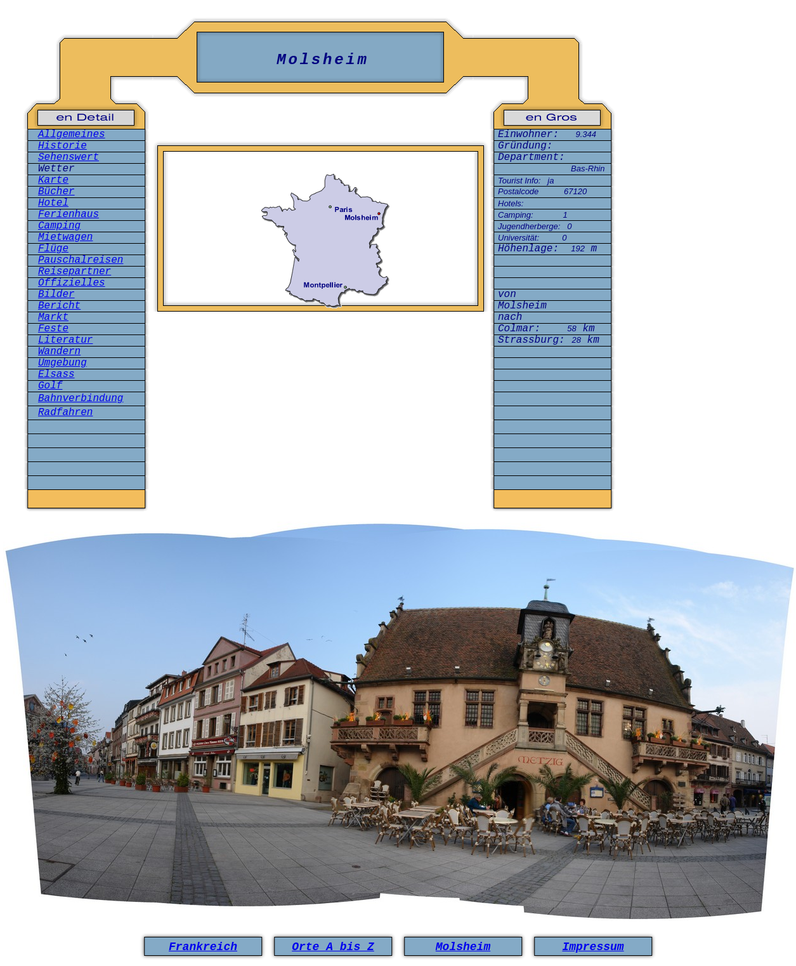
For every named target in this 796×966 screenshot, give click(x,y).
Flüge (53, 249)
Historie (62, 146)
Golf (50, 386)
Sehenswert (68, 157)
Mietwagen (65, 237)
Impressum (592, 947)
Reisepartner (74, 271)
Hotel (53, 203)
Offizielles (71, 283)
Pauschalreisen (80, 260)
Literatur (65, 340)
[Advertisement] (321, 376)
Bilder (56, 294)
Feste (53, 328)
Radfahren (65, 412)
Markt (53, 317)
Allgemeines (71, 134)
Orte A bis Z (333, 947)
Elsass (56, 374)
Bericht (59, 306)
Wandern (59, 351)
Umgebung (62, 363)
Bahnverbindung (80, 398)
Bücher (56, 191)
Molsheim (463, 947)
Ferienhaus (68, 214)
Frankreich (203, 947)
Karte (53, 180)
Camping (59, 226)
